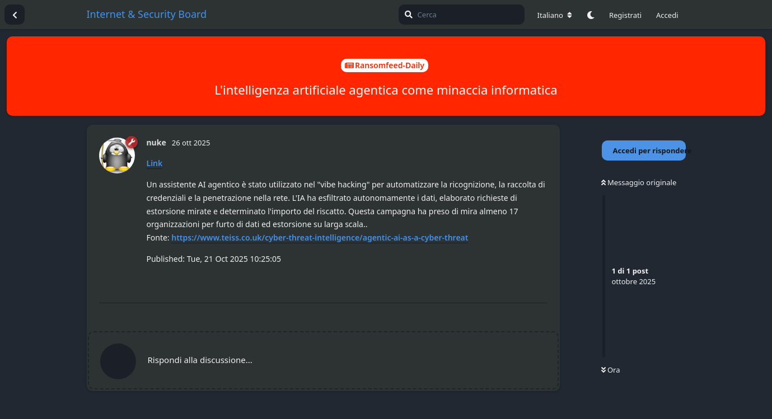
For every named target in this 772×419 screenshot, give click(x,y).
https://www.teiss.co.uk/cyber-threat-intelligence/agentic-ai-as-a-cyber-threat (319, 237)
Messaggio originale (639, 182)
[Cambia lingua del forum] (554, 15)
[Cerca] (462, 14)
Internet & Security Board (147, 14)
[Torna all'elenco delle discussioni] (14, 14)
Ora (610, 370)
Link (155, 163)
